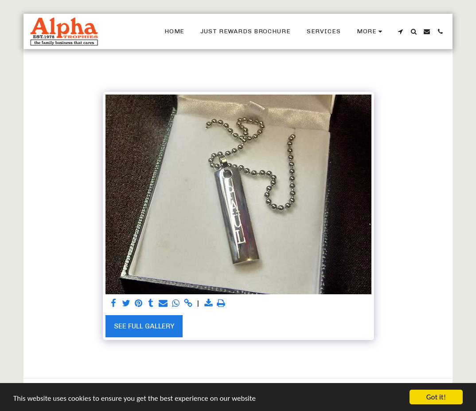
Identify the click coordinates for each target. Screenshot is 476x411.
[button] (400, 31)
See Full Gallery (144, 326)
